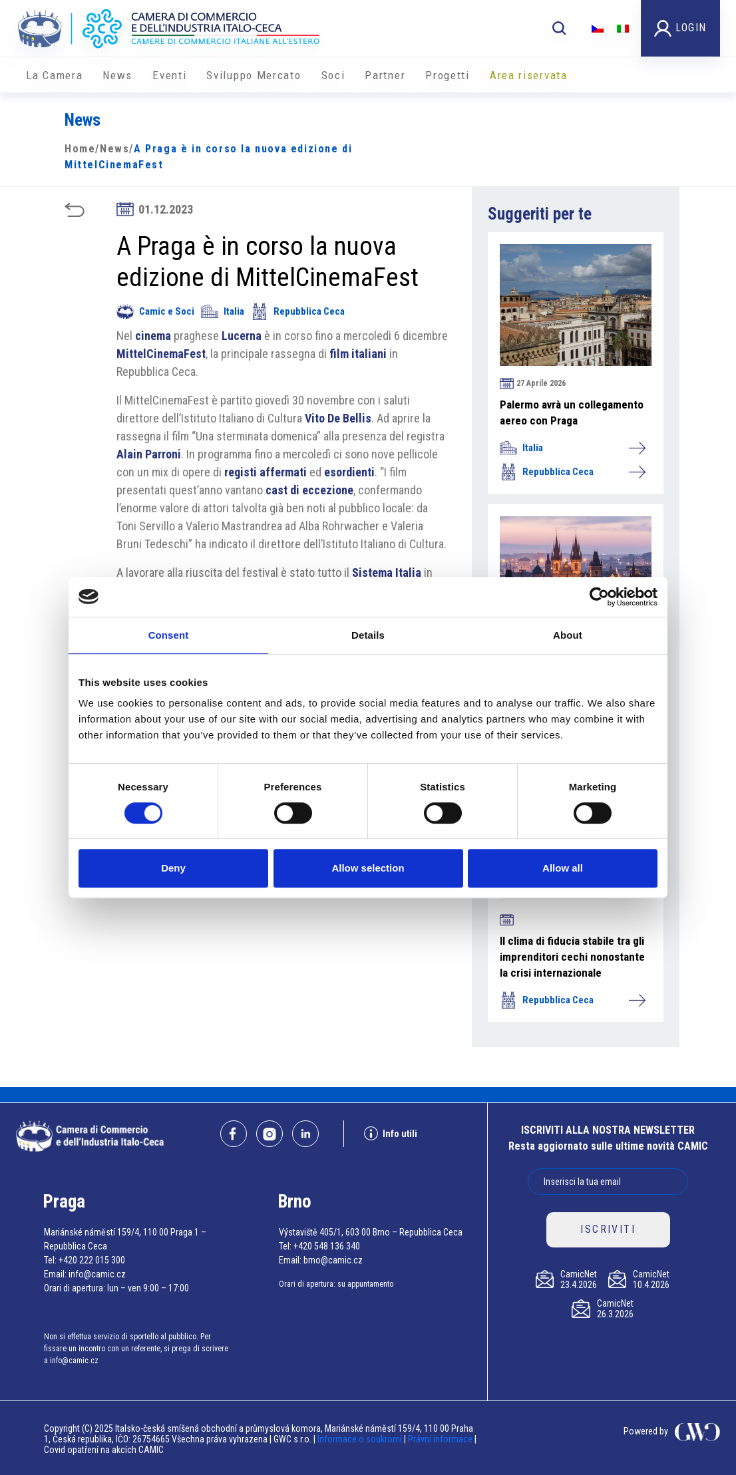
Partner (385, 75)
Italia (222, 311)
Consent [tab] (168, 635)
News (117, 75)
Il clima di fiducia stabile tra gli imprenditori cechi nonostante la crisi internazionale (572, 956)
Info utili (390, 1133)
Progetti (447, 75)
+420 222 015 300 (92, 1260)
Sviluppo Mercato (253, 75)
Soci (333, 75)
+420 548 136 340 (326, 1246)
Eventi (169, 75)
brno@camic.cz (333, 1260)
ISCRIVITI (608, 1229)
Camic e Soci (155, 311)
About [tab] (567, 635)
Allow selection (367, 868)
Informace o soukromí (360, 1439)
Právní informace (440, 1439)
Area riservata (529, 75)
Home (80, 148)
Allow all (562, 868)
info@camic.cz (97, 1274)
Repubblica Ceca (298, 311)
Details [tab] (368, 635)
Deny (173, 868)
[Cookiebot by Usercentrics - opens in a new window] (599, 597)
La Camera (54, 75)
